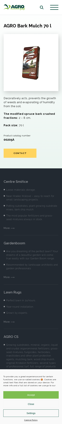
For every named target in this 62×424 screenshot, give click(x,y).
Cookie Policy (31, 420)
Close (31, 404)
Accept (31, 394)
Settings (31, 413)
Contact (20, 153)
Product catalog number (17, 135)
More (9, 228)
